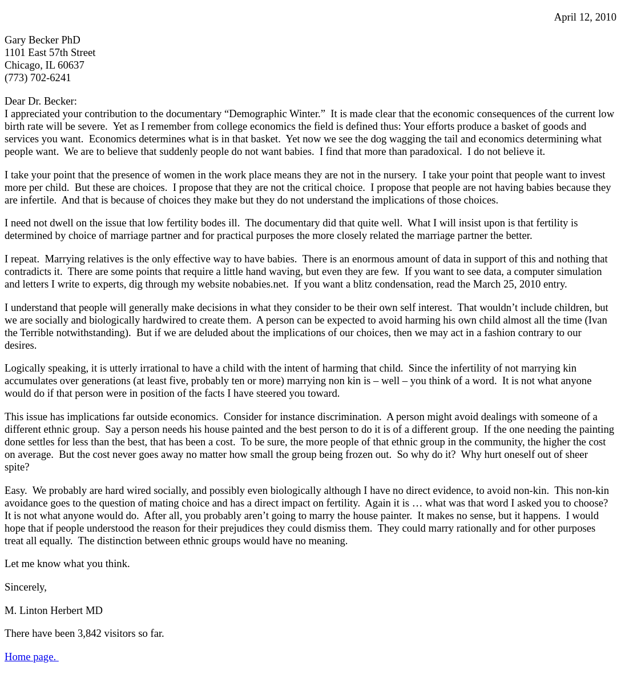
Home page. (32, 657)
